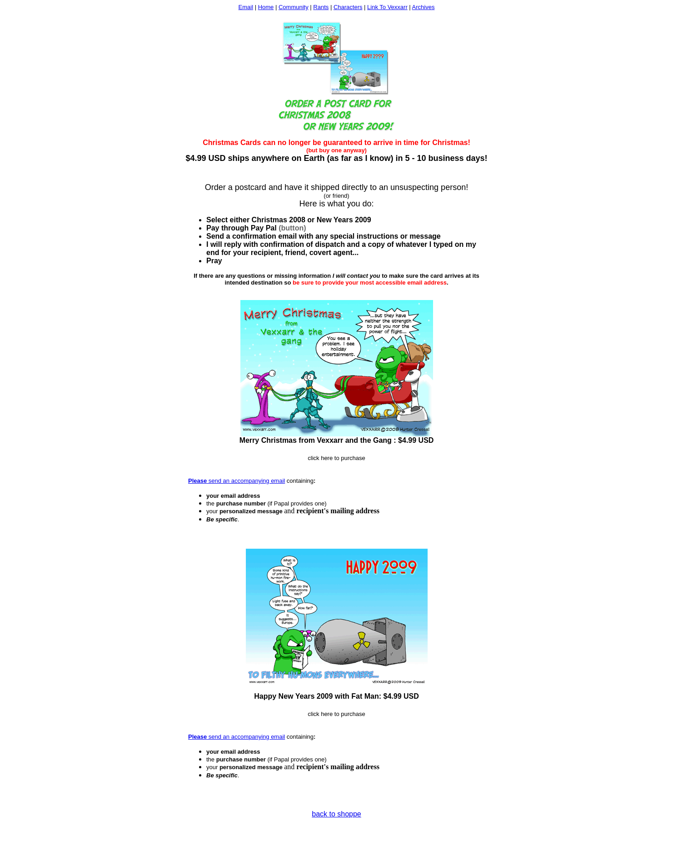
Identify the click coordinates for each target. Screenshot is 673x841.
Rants (321, 7)
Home (266, 7)
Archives (423, 7)
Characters (348, 7)
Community (294, 7)
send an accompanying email (246, 480)
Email (246, 7)
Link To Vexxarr (387, 7)
